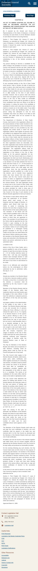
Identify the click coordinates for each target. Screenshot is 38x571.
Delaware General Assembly (10, 3)
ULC (3, 541)
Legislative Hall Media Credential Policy (13, 536)
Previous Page (9, 15)
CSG (3, 538)
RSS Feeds (5, 545)
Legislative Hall (9, 525)
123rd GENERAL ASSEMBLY (11, 11)
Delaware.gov (6, 558)
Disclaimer (5, 567)
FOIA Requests (6, 533)
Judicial (4, 560)
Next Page (30, 15)
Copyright (4, 565)
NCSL (3, 543)
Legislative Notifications (8, 548)
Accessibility (5, 555)
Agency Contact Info (7, 562)
